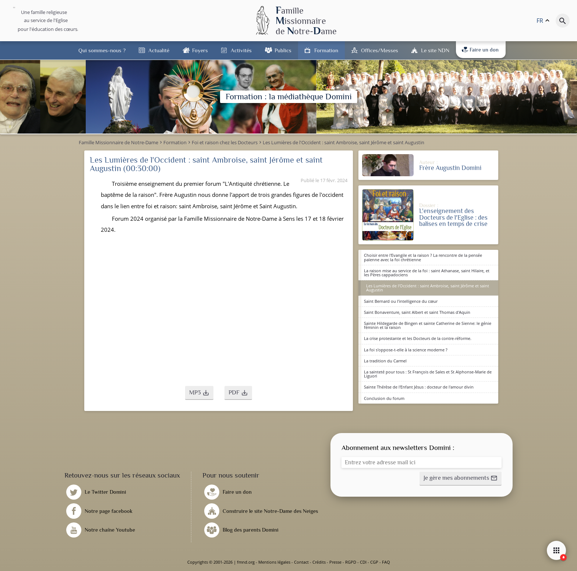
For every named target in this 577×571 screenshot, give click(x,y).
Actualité (158, 50)
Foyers (200, 50)
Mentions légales (274, 562)
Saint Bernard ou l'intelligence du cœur (401, 301)
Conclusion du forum (384, 398)
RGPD (350, 562)
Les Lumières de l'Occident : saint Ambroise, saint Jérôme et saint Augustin (427, 287)
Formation (326, 50)
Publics (283, 50)
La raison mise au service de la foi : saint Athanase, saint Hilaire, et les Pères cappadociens (426, 272)
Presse (335, 562)
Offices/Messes (379, 50)
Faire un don (480, 50)
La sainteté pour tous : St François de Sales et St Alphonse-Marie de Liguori (428, 374)
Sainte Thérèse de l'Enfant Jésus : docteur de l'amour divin (419, 387)
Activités (241, 50)
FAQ (386, 562)
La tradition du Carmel (385, 360)
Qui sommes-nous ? (101, 50)
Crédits (319, 562)
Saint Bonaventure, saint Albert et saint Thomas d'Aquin (417, 312)
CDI (363, 562)
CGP (374, 562)
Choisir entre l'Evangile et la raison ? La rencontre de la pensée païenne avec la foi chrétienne (423, 257)
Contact (301, 562)
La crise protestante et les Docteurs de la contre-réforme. (417, 338)
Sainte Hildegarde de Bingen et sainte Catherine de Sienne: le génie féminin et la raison (427, 325)
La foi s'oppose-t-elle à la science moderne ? (405, 349)
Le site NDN (435, 50)
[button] (199, 393)
